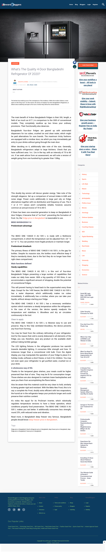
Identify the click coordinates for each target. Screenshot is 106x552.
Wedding (85, 241)
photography (86, 198)
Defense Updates (87, 217)
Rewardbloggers (47, 541)
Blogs (71, 503)
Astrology (85, 212)
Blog (76, 4)
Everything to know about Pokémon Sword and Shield (86, 460)
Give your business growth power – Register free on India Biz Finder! (88, 124)
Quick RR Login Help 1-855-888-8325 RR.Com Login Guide (86, 296)
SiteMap (88, 509)
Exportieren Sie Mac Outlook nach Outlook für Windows (86, 444)
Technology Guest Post (26, 526)
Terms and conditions (60, 503)
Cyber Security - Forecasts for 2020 (86, 312)
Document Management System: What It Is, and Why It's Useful (86, 391)
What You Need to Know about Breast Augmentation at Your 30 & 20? (86, 354)
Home (71, 4)
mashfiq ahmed (23, 82)
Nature (84, 189)
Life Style (85, 184)
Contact (41, 506)
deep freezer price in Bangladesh (43, 420)
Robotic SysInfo (55, 542)
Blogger (83, 316)
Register (95, 4)
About (40, 503)
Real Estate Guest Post (51, 526)
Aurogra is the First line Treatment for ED (86, 406)
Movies (84, 208)
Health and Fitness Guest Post (49, 528)
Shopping (85, 265)
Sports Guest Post (78, 526)
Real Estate (85, 246)
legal (56, 509)
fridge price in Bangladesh (34, 218)
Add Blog (72, 509)
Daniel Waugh (84, 302)
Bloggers (82, 4)
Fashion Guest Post (65, 526)
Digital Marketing (87, 236)
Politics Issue (86, 203)
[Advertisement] (41, 175)
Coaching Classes (88, 227)
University (85, 260)
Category (15, 63)
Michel (82, 329)
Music (84, 251)
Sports (84, 179)
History (84, 174)
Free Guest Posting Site (18, 528)
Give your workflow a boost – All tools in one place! (88, 82)
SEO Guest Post (39, 526)
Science (84, 275)
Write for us (42, 513)
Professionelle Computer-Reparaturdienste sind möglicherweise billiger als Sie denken (86, 424)
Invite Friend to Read (88, 65)
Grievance (41, 509)
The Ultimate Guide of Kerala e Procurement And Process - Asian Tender (86, 476)
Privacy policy (58, 506)
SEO (83, 232)
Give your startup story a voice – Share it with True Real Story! (88, 150)
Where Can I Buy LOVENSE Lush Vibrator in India (85, 338)
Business (85, 222)
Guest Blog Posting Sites (33, 528)
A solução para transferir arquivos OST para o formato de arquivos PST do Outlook (86, 372)
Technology (86, 193)
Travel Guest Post (13, 526)
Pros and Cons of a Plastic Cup (86, 325)
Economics (85, 270)
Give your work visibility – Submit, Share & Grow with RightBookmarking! (88, 102)
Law (83, 255)
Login (89, 4)
